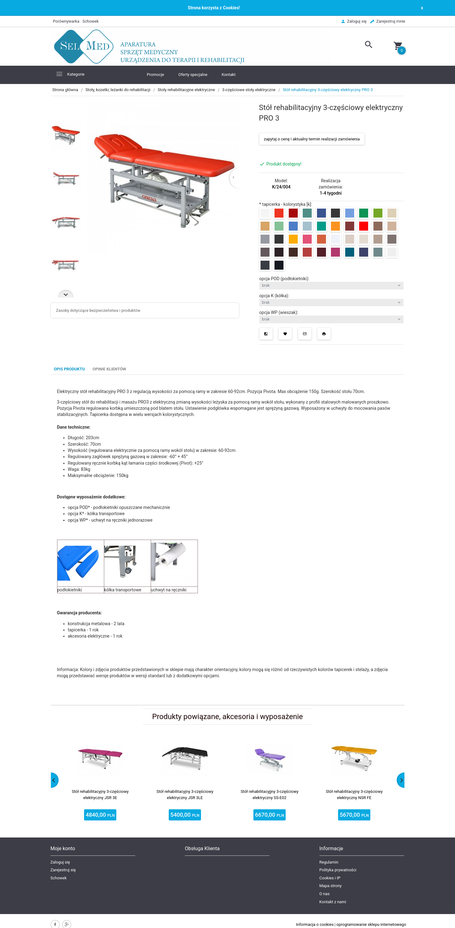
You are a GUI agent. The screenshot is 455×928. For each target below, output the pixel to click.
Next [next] (66, 294)
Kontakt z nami (332, 901)
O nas (324, 893)
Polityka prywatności (337, 870)
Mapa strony (330, 885)
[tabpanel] (227, 540)
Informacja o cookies (314, 924)
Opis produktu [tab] (69, 369)
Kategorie (70, 74)
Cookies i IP (330, 878)
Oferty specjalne (192, 74)
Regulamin (328, 862)
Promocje (155, 74)
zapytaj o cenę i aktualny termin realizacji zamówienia (312, 139)
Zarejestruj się (63, 870)
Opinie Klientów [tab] (109, 369)
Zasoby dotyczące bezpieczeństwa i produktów (98, 310)
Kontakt (229, 74)
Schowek (59, 878)
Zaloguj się (60, 862)
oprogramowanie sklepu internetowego (371, 924)
